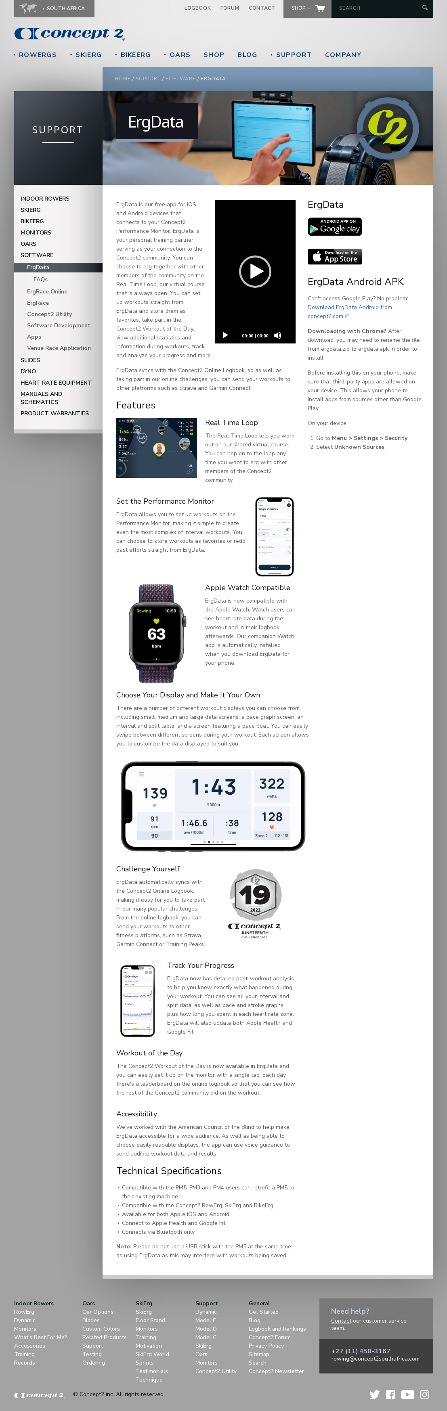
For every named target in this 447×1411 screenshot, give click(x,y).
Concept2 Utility (49, 314)
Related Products (104, 1337)
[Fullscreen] (225, 352)
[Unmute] (277, 335)
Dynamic (25, 1320)
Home (123, 78)
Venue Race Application (59, 348)
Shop (214, 54)
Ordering (93, 1363)
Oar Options (97, 1312)
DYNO (28, 371)
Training (24, 1354)
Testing (92, 1354)
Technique (149, 1380)
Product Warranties (55, 413)
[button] (255, 271)
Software (181, 78)
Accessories (29, 1346)
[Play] (225, 335)
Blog (247, 54)
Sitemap (259, 1354)
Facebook (390, 1394)
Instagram (424, 1394)
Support (291, 54)
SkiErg (85, 54)
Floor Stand (150, 1320)
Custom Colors (101, 1329)
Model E (205, 1320)
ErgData (38, 267)
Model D (206, 1329)
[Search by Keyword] (379, 8)
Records (24, 1363)
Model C (205, 1337)
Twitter (375, 1394)
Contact (262, 8)
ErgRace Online (47, 291)
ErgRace (38, 303)
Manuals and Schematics (41, 398)
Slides (30, 360)
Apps (34, 337)
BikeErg (132, 54)
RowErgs (35, 54)
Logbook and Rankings (277, 1329)
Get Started (264, 1312)
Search (258, 1363)
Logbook (198, 8)
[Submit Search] (425, 8)
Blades (91, 1320)
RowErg (24, 1312)
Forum (229, 8)
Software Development (58, 325)
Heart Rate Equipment (56, 383)
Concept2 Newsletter (276, 1371)
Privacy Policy (266, 1346)
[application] (255, 271)
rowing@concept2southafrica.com (376, 1359)
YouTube (407, 1394)
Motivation (149, 1346)
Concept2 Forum (270, 1337)
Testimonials (152, 1371)
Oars (177, 54)
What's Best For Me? (40, 1337)
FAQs (41, 279)
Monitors (36, 233)
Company (343, 54)
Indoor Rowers (45, 199)
